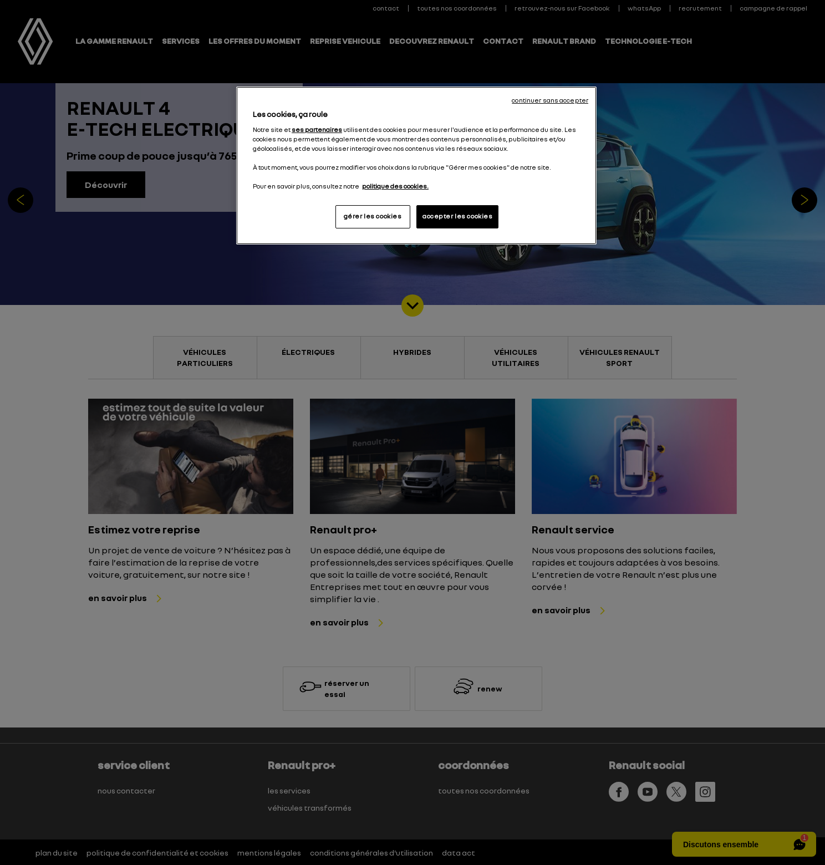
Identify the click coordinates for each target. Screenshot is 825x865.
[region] (416, 165)
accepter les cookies (457, 216)
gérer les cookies (373, 216)
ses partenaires (317, 130)
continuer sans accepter (550, 100)
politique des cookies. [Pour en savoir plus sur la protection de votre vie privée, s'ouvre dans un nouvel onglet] (395, 186)
